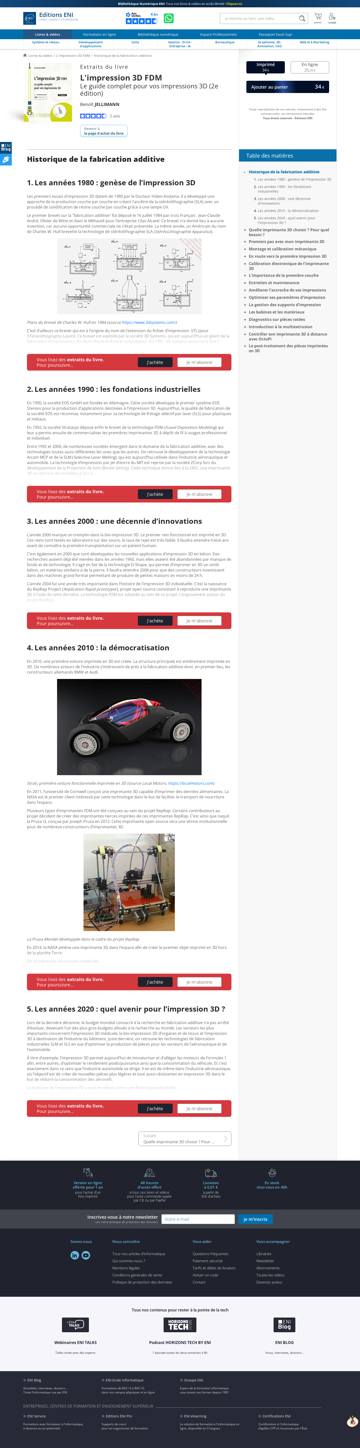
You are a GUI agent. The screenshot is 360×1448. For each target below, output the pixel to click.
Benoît (100, 104)
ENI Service (36, 1416)
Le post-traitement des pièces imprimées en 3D (288, 348)
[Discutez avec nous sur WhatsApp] (169, 18)
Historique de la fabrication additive (284, 171)
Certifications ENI (277, 1416)
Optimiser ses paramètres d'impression (287, 297)
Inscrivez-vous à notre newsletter (122, 1219)
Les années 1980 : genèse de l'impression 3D (294, 179)
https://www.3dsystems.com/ (149, 322)
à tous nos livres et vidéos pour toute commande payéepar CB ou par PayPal (149, 1191)
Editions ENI (50, 18)
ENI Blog (34, 1380)
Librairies (263, 1253)
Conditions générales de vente (137, 1275)
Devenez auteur (269, 1282)
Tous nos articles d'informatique (138, 1253)
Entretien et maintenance (274, 282)
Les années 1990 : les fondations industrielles (284, 189)
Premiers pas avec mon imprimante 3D (286, 241)
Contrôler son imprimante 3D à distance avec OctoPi (288, 336)
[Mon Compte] (332, 18)
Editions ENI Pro (119, 1416)
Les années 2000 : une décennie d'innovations (284, 201)
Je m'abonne (199, 362)
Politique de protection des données (142, 1282)
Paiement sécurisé (208, 1260)
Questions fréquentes (210, 1253)
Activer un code (205, 1275)
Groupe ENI (193, 1380)
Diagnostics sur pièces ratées (277, 319)
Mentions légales (126, 1267)
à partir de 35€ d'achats (211, 1189)
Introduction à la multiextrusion (280, 326)
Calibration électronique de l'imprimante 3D (289, 266)
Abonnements (268, 1267)
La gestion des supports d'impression (285, 304)
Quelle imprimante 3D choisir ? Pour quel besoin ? (187, 1141)
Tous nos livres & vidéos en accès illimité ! (180, 3)
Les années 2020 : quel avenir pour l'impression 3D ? (286, 220)
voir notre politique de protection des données (126, 1222)
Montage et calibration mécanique (282, 248)
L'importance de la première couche (284, 275)
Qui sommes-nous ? (128, 1260)
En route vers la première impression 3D (288, 256)
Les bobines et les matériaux (276, 312)
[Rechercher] (302, 18)
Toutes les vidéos (270, 1275)
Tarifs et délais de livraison (214, 1267)
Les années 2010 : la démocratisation (288, 210)
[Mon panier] (318, 18)
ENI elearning (195, 1416)
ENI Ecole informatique (125, 1380)
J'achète (155, 362)
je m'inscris (255, 1219)
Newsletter (265, 1260)
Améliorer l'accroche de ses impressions (287, 290)
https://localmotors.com (190, 783)
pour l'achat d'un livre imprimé (88, 1189)
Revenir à (103, 131)
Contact (199, 1282)
